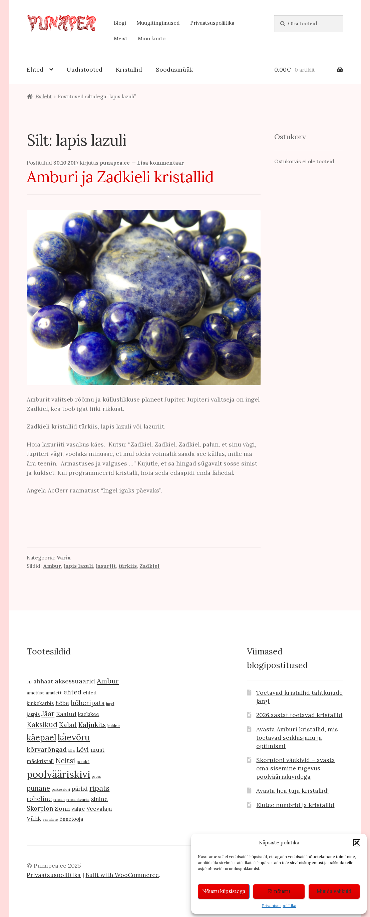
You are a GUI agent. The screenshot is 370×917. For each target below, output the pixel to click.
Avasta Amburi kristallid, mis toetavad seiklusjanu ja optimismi (297, 737)
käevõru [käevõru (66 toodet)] (74, 737)
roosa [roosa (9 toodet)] (59, 799)
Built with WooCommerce (122, 875)
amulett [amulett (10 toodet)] (54, 693)
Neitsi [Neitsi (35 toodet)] (65, 760)
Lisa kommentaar (160, 163)
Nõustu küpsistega (223, 891)
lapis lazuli (78, 566)
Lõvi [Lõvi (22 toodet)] (82, 749)
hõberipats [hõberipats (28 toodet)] (87, 702)
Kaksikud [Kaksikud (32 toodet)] (42, 724)
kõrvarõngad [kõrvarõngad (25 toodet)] (47, 749)
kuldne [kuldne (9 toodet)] (113, 725)
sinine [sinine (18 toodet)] (99, 799)
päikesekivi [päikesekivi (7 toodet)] (61, 789)
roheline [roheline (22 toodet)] (39, 799)
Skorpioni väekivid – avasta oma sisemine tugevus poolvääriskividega (295, 768)
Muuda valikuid (334, 891)
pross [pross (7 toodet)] (96, 776)
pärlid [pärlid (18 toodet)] (80, 788)
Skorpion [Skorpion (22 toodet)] (40, 808)
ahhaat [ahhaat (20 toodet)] (43, 681)
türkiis (127, 566)
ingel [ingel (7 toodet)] (110, 703)
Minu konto (151, 38)
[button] (356, 842)
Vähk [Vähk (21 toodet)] (34, 818)
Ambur (52, 566)
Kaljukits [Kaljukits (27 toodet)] (92, 724)
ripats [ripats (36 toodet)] (99, 788)
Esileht (43, 96)
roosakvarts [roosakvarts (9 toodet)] (77, 799)
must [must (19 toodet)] (97, 749)
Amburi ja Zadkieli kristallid (120, 177)
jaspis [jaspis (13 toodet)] (33, 714)
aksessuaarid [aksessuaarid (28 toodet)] (75, 681)
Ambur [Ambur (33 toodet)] (108, 680)
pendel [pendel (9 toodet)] (83, 761)
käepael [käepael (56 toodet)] (41, 737)
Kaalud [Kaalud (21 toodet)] (66, 714)
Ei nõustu (279, 891)
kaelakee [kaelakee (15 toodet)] (88, 714)
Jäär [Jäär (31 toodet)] (47, 713)
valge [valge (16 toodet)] (78, 808)
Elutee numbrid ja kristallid (295, 805)
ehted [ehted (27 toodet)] (72, 692)
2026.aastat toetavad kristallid (299, 715)
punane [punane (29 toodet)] (38, 788)
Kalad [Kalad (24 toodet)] (68, 725)
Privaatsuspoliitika (279, 905)
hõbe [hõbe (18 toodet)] (62, 703)
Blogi (120, 23)
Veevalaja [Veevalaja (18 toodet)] (99, 808)
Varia (63, 557)
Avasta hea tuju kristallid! (292, 790)
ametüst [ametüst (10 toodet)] (35, 693)
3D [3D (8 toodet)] (29, 681)
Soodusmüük (174, 69)
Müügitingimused (158, 23)
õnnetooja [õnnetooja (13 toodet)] (71, 819)
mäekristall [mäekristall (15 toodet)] (40, 761)
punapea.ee (115, 163)
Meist (120, 38)
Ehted (35, 69)
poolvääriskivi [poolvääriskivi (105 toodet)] (58, 774)
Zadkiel (149, 566)
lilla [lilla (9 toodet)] (71, 750)
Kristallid (129, 69)
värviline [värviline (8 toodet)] (50, 819)
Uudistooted (84, 69)
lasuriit (106, 566)
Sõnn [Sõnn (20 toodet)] (62, 808)
